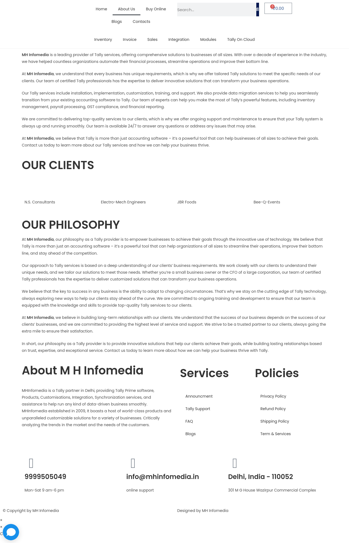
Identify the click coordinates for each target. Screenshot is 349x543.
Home (101, 9)
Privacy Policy (273, 396)
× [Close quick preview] (1, 520)
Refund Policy (273, 408)
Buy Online (156, 9)
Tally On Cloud (241, 39)
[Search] (257, 9)
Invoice (130, 39)
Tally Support (197, 408)
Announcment (199, 396)
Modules (208, 39)
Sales (153, 39)
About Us (126, 9)
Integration (179, 39)
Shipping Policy (274, 421)
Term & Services (275, 434)
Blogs (117, 21)
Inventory (103, 39)
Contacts (141, 21)
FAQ (189, 421)
